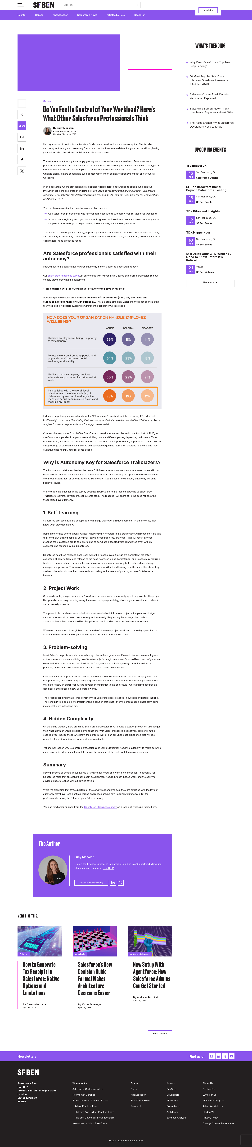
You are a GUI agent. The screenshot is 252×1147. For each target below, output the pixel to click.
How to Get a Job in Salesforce (89, 1123)
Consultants (173, 1106)
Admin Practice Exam (86, 1106)
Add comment (160, 1033)
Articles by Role (116, 14)
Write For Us (209, 1094)
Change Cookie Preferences (218, 1123)
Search (138, 5)
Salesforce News (87, 14)
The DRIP (108, 868)
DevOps (171, 1089)
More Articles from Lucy (91, 882)
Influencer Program (213, 1100)
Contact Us (209, 1089)
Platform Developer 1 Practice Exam (94, 1117)
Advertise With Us (213, 1106)
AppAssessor (60, 14)
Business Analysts (176, 1117)
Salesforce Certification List (87, 1089)
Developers (172, 1094)
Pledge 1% (209, 1112)
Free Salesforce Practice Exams (90, 1100)
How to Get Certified (83, 1094)
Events (21, 14)
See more (208, 282)
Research (139, 14)
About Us (208, 1083)
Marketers (172, 1100)
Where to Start (80, 1083)
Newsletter (208, 10)
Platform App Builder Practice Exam (94, 1112)
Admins (170, 1083)
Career (39, 14)
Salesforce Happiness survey (64, 275)
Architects (172, 1112)
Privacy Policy (210, 1117)
